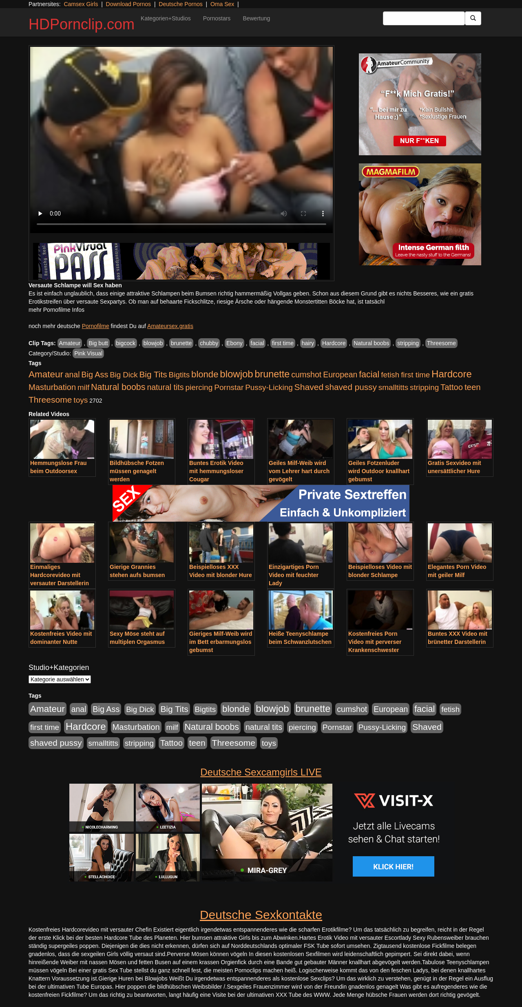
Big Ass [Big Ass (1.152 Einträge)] (94, 374)
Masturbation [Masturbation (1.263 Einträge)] (52, 387)
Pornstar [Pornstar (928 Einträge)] (228, 387)
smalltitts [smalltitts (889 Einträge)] (393, 387)
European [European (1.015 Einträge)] (340, 374)
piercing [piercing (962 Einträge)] (198, 387)
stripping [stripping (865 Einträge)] (424, 387)
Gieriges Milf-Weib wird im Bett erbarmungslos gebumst (220, 641)
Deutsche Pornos (180, 4)
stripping (408, 343)
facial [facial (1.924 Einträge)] (369, 374)
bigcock (125, 343)
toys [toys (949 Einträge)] (80, 400)
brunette (181, 343)
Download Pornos (128, 4)
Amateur (70, 343)
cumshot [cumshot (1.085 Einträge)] (306, 374)
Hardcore (334, 343)
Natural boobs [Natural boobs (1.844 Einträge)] (118, 387)
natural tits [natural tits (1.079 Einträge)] (165, 387)
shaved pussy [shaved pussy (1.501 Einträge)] (351, 387)
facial (257, 343)
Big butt (98, 343)
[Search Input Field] (424, 18)
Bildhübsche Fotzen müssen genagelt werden (137, 471)
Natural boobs (371, 343)
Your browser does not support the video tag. (181, 140)
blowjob (153, 343)
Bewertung (256, 18)
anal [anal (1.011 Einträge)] (72, 374)
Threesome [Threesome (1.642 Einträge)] (50, 399)
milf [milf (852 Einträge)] (83, 387)
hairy (308, 343)
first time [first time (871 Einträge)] (415, 374)
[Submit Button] (473, 18)
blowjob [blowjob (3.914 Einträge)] (236, 373)
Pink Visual (88, 353)
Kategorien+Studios (166, 18)
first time (283, 343)
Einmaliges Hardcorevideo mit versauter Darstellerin (59, 575)
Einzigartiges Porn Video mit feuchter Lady (294, 575)
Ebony (234, 343)
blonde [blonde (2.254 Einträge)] (204, 374)
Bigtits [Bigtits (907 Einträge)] (179, 374)
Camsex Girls (81, 4)
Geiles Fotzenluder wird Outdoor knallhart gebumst (378, 471)
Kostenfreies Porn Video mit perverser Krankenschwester (374, 641)
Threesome (441, 343)
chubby (209, 343)
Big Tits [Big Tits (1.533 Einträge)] (153, 374)
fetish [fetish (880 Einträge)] (390, 374)
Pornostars (217, 18)
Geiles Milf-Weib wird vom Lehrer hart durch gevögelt (299, 471)
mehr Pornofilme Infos (56, 309)
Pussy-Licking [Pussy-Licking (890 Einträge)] (269, 387)
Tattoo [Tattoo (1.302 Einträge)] (451, 387)
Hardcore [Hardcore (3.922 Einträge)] (451, 373)
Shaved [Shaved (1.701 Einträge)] (309, 387)
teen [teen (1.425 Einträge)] (472, 387)
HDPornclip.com (82, 24)
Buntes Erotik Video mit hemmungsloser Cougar (216, 471)
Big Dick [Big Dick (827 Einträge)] (123, 374)
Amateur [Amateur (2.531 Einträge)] (46, 374)
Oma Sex (222, 4)
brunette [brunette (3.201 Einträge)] (272, 374)
